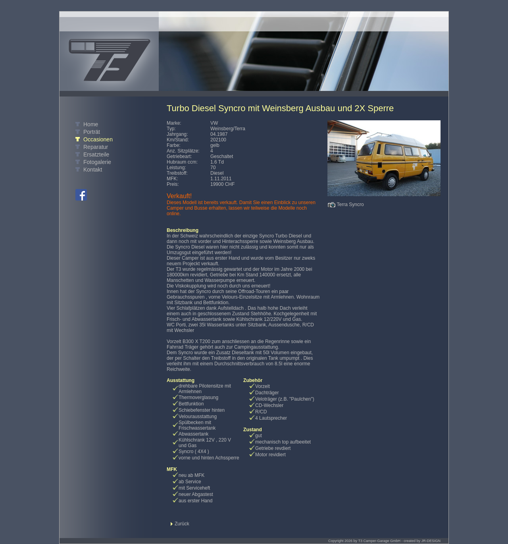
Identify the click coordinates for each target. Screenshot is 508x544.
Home (90, 124)
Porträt (91, 132)
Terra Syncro (350, 204)
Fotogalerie (97, 162)
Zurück (182, 524)
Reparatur (95, 147)
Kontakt (92, 169)
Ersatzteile (96, 154)
